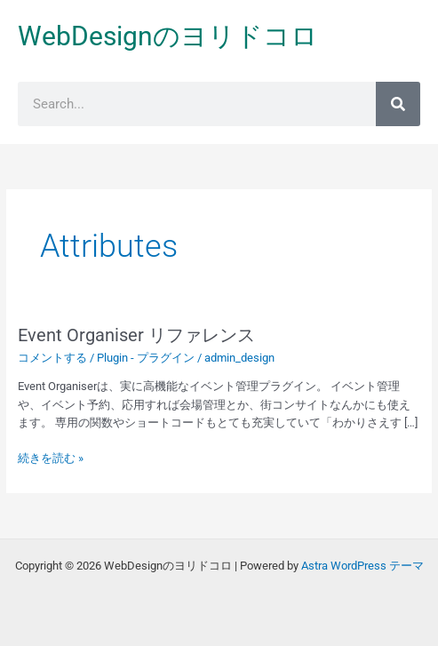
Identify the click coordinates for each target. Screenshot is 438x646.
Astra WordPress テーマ (362, 565)
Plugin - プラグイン (146, 357)
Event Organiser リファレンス (136, 335)
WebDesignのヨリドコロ (168, 36)
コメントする (52, 357)
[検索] (398, 104)
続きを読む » (51, 457)
